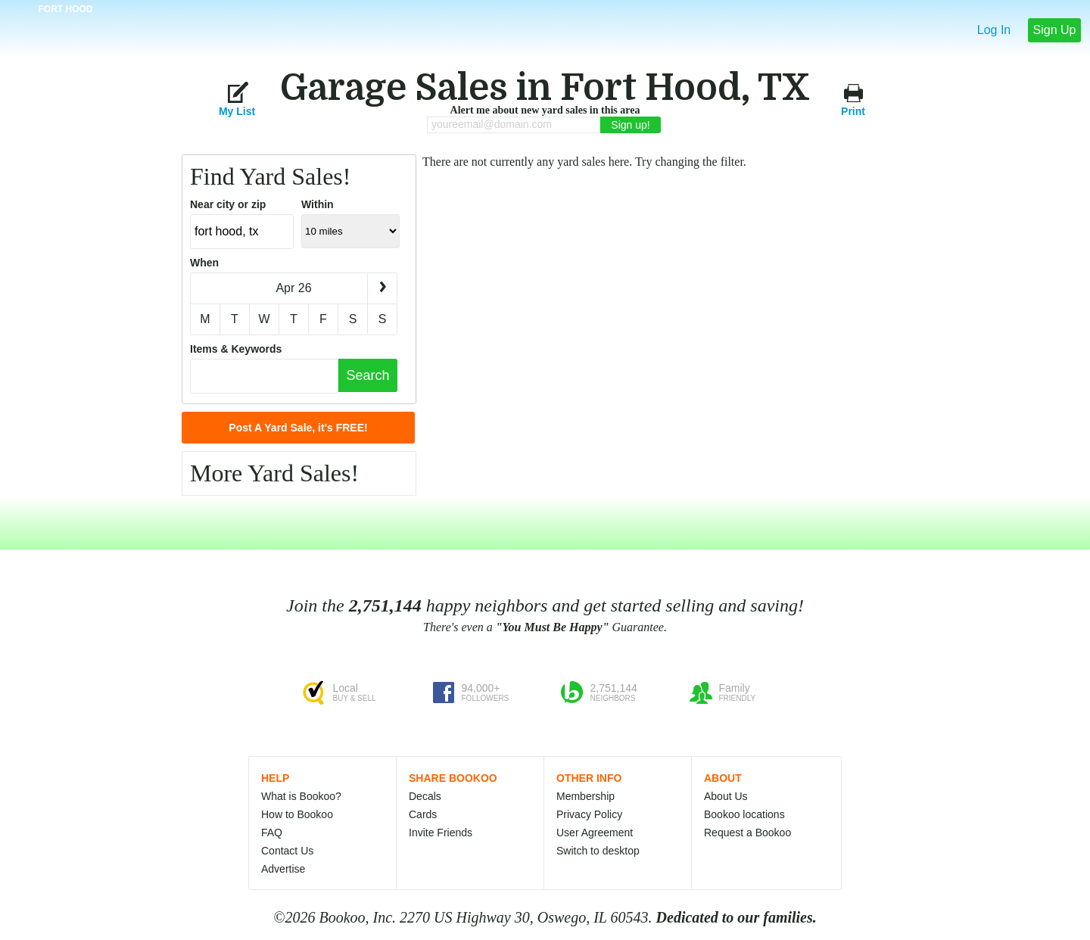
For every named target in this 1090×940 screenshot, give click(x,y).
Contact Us (287, 851)
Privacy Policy (589, 814)
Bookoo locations (744, 814)
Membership (585, 796)
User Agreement (594, 832)
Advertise (283, 869)
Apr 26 (293, 288)
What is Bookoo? (301, 796)
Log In (994, 29)
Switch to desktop (598, 851)
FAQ (271, 832)
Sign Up (1054, 29)
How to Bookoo (297, 814)
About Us (726, 796)
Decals (425, 796)
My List (237, 99)
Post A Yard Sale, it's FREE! (298, 428)
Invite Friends (440, 832)
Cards (423, 814)
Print (853, 99)
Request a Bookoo (747, 832)
